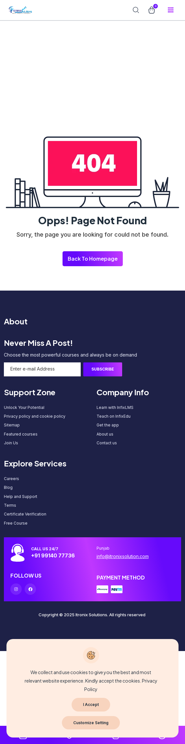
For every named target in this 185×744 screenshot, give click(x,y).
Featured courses (21, 434)
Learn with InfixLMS (115, 407)
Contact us (107, 442)
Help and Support (20, 496)
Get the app (108, 425)
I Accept (91, 704)
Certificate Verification (25, 514)
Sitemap (12, 425)
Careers (11, 478)
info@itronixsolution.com (123, 556)
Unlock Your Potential (24, 407)
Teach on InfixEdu (114, 416)
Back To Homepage (93, 258)
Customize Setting (91, 722)
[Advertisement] (90, 45)
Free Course (16, 523)
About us (105, 434)
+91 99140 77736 (53, 555)
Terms (10, 505)
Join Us (11, 442)
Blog (8, 487)
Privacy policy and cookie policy (34, 416)
